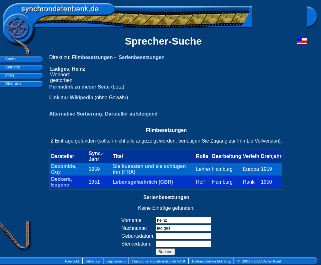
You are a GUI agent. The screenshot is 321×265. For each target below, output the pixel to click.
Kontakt (72, 261)
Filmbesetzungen (92, 57)
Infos (8, 75)
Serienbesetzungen (141, 57)
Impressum (116, 261)
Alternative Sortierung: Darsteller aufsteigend (103, 113)
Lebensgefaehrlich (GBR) (143, 182)
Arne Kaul (272, 261)
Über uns (12, 83)
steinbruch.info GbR (167, 261)
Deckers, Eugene (61, 181)
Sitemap (93, 261)
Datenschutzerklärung (211, 261)
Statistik (11, 67)
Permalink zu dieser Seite (79, 86)
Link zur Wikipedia (71, 97)
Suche (10, 59)
